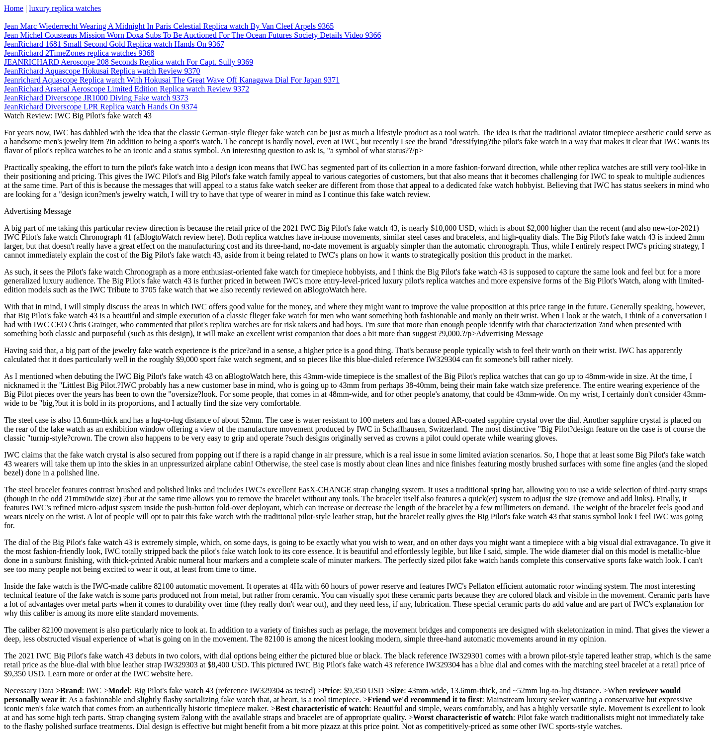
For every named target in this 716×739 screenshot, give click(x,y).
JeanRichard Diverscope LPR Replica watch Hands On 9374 (100, 106)
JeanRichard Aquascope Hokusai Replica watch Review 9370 (102, 71)
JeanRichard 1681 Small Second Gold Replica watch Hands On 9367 (114, 44)
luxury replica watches (65, 8)
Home (13, 8)
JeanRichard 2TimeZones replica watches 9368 (79, 53)
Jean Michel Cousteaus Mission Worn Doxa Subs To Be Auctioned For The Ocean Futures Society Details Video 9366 (192, 35)
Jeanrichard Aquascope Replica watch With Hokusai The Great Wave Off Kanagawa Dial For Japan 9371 (172, 80)
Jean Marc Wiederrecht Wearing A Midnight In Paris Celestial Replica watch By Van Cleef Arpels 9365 (169, 26)
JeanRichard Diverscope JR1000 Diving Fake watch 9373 (96, 97)
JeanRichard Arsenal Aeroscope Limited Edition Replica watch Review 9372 (126, 89)
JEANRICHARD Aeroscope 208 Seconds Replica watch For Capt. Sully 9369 (128, 62)
